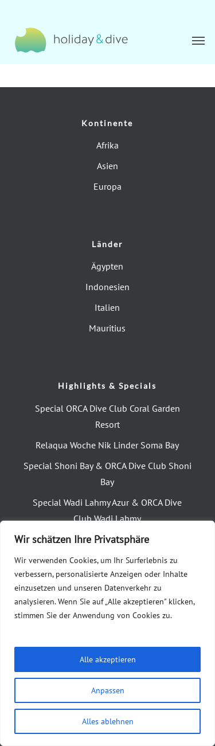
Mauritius (107, 328)
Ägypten (107, 266)
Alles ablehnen (108, 721)
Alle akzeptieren (108, 659)
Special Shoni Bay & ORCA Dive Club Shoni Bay (107, 473)
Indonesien (107, 286)
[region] (107, 633)
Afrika (107, 145)
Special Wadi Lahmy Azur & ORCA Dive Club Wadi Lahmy (107, 510)
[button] (198, 40)
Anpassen (107, 690)
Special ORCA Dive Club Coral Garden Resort (107, 416)
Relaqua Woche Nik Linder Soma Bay (107, 445)
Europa (107, 186)
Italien (107, 307)
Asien (107, 165)
